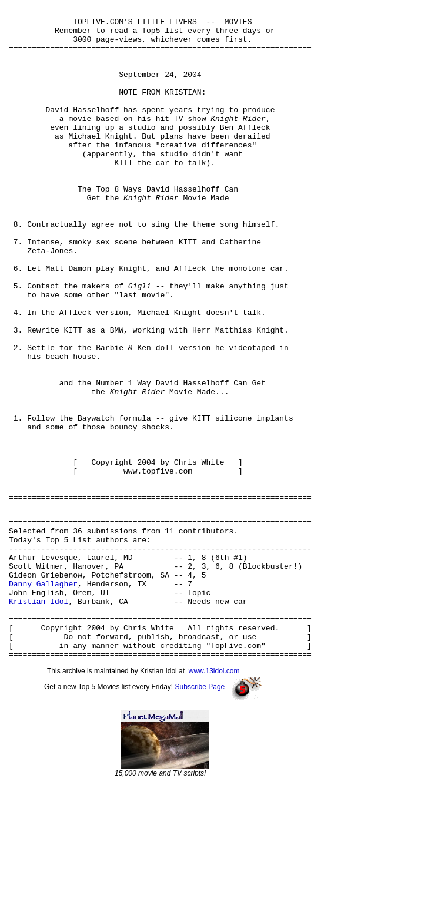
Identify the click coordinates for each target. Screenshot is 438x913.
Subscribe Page (200, 814)
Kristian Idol (38, 717)
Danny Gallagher (43, 696)
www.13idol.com (214, 798)
